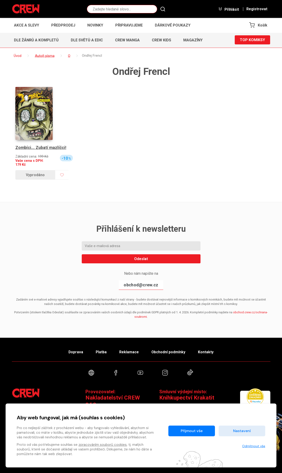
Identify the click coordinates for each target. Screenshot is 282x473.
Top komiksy (252, 40)
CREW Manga (127, 40)
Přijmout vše (192, 430)
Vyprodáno (35, 175)
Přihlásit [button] (228, 9)
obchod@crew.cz (141, 284)
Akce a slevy (26, 25)
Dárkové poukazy (172, 25)
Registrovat (256, 9)
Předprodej (63, 25)
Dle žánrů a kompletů (36, 40)
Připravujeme (129, 25)
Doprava (75, 352)
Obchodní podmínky (169, 352)
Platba (100, 352)
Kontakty (206, 352)
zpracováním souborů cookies (102, 444)
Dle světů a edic (87, 40)
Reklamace (129, 352)
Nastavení (242, 430)
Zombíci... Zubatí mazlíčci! (41, 147)
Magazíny (193, 40)
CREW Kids (161, 40)
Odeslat (141, 259)
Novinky (95, 25)
